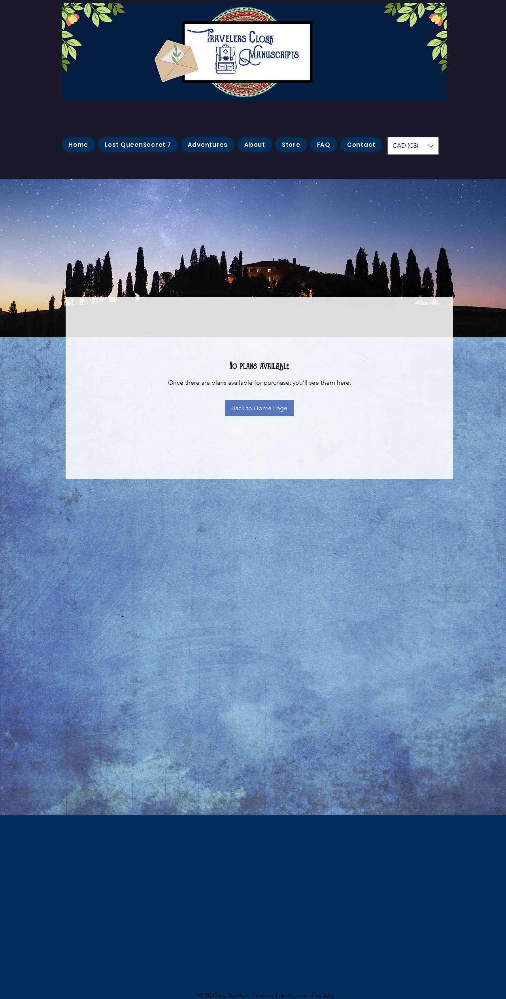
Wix (328, 995)
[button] (413, 146)
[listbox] (413, 146)
